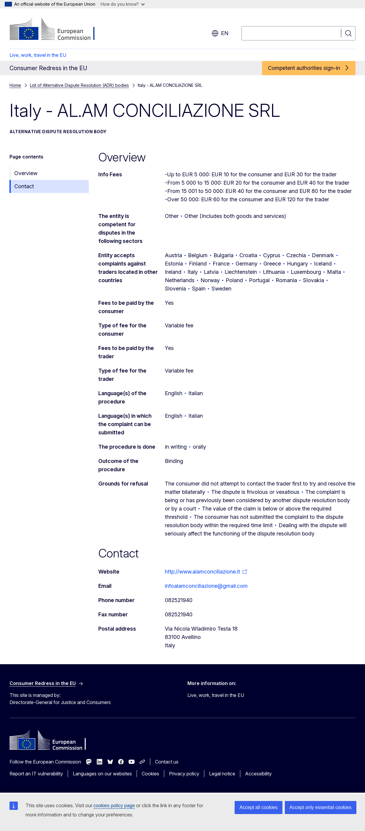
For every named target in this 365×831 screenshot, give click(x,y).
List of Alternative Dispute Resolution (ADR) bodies (79, 85)
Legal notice (222, 774)
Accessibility (258, 774)
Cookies (150, 774)
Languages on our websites (102, 774)
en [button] (219, 33)
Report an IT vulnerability (36, 774)
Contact (24, 186)
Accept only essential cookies (321, 807)
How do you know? (123, 4)
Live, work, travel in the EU (38, 55)
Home (15, 85)
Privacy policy (184, 774)
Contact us (166, 762)
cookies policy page (114, 805)
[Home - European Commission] (57, 30)
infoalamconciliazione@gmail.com (206, 586)
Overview (25, 173)
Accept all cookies (258, 807)
